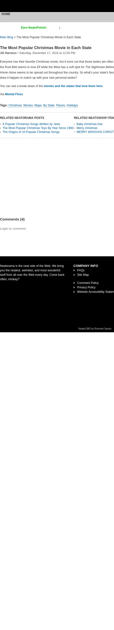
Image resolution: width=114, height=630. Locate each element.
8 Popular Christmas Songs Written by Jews (31, 124)
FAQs (80, 270)
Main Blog (6, 37)
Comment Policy (87, 283)
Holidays (72, 105)
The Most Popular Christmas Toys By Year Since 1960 (37, 128)
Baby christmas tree (90, 124)
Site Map (83, 275)
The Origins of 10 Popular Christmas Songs (30, 132)
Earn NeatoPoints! (34, 27)
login (64, 27)
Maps (38, 105)
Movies (28, 105)
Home (5, 14)
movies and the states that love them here (73, 86)
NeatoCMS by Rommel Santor (95, 328)
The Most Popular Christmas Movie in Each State (46, 48)
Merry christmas (87, 128)
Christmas (15, 105)
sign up (54, 27)
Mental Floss (14, 94)
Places (60, 105)
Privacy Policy (86, 287)
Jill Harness (8, 53)
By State (48, 105)
